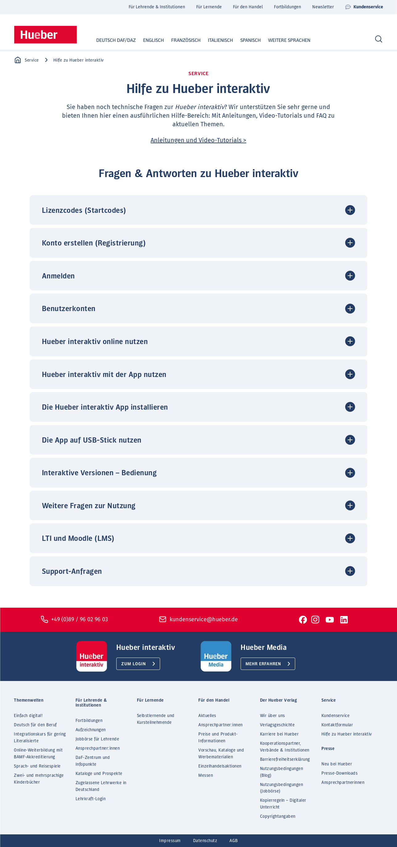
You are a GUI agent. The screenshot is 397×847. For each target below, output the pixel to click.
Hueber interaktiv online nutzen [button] (95, 342)
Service (26, 60)
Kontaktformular (337, 725)
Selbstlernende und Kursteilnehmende (156, 719)
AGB (234, 841)
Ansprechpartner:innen (98, 748)
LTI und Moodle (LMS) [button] (78, 538)
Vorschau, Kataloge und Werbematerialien (221, 753)
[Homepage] (45, 34)
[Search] (378, 39)
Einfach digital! (28, 716)
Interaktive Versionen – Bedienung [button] (99, 473)
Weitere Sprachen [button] (289, 40)
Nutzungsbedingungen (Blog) (281, 772)
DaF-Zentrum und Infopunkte (93, 761)
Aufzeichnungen (91, 730)
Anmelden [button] (58, 276)
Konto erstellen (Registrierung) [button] (94, 243)
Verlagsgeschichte (277, 725)
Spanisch (244, 40)
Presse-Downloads (339, 773)
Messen (205, 775)
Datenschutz (205, 841)
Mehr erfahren (263, 664)
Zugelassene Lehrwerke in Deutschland (101, 786)
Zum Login (133, 664)
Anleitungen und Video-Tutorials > (198, 140)
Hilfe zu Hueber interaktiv (346, 734)
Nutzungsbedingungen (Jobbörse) (281, 788)
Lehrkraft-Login (91, 799)
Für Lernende (209, 7)
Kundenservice (364, 7)
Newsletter (323, 7)
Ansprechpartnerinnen (342, 782)
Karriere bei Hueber (279, 734)
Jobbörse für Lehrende (97, 739)
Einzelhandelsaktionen (220, 766)
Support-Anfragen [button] (72, 571)
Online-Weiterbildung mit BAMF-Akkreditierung (38, 753)
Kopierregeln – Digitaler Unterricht (283, 803)
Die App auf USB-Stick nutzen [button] (92, 440)
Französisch (180, 40)
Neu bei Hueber (336, 764)
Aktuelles (207, 716)
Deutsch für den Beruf (35, 725)
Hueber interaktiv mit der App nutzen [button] (104, 375)
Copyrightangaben (278, 816)
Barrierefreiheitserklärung (285, 759)
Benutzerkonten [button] (69, 309)
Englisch (147, 40)
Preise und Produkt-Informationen (218, 737)
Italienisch (214, 40)
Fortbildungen (287, 7)
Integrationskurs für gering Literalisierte (40, 737)
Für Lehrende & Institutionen (157, 7)
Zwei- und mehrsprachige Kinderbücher (39, 778)
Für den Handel (248, 7)
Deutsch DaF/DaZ (110, 40)
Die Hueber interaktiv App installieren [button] (105, 407)
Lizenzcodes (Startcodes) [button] (84, 210)
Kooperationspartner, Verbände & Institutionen (284, 746)
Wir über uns (272, 716)
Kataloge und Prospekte (99, 774)
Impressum (170, 841)
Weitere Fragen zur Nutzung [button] (89, 506)
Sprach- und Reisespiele (37, 766)
